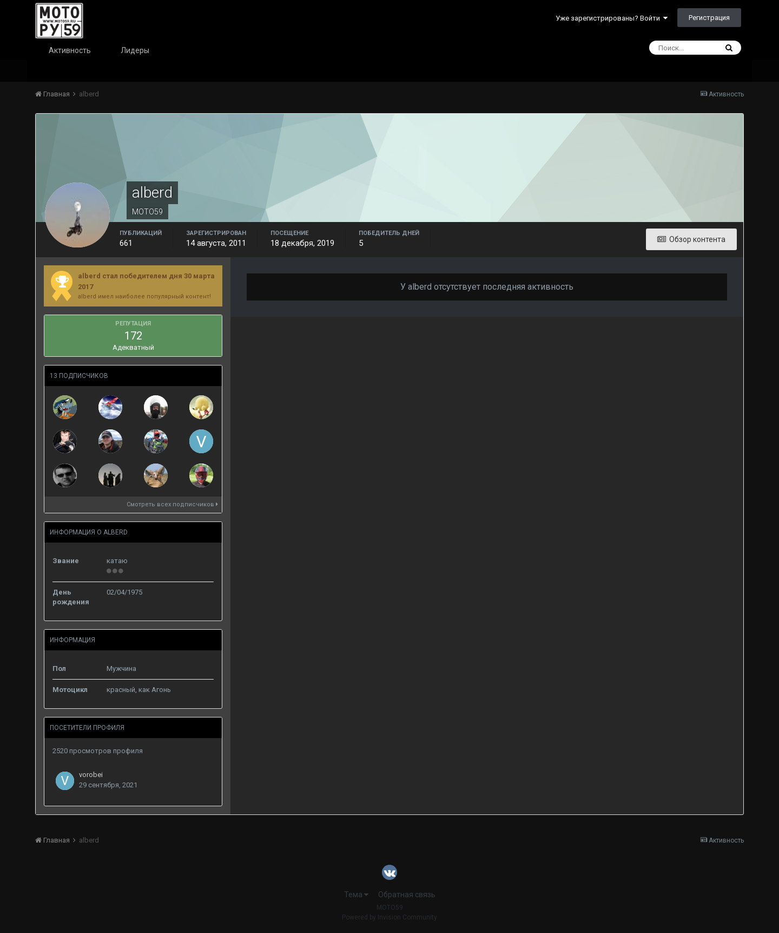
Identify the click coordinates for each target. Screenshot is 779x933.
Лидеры (135, 50)
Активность (70, 50)
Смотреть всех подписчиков (172, 504)
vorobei (91, 775)
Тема (356, 894)
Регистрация (709, 18)
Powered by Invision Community (389, 917)
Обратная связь (406, 894)
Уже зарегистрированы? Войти (612, 18)
